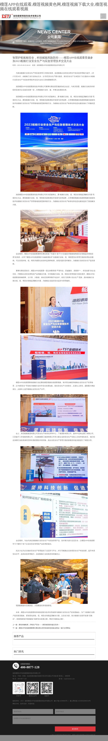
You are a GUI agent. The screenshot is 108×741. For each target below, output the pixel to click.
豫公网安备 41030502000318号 (80, 701)
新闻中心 (31, 41)
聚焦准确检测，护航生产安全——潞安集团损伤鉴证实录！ (39, 625)
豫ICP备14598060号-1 (61, 701)
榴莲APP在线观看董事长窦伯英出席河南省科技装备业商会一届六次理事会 (44, 628)
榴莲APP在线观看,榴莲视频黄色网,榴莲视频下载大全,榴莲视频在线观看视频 (53, 6)
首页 (25, 41)
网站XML (16, 704)
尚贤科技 (31, 704)
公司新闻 (39, 41)
